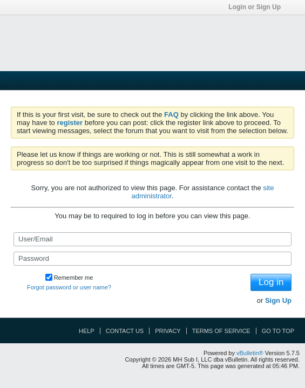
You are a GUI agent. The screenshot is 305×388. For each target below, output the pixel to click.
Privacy (167, 331)
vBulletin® (249, 353)
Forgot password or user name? (69, 287)
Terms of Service (221, 331)
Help (86, 331)
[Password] (152, 259)
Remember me (69, 277)
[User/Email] (152, 239)
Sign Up (278, 300)
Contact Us (125, 331)
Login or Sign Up (258, 7)
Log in (271, 282)
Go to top (278, 331)
